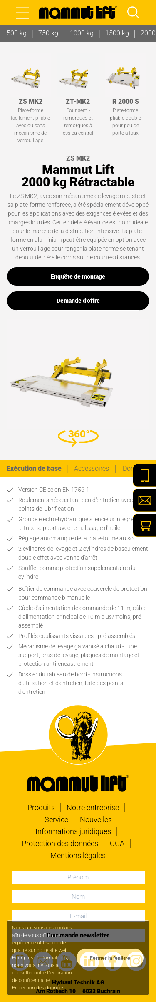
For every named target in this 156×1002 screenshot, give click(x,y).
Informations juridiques (73, 831)
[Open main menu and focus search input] (133, 12)
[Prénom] (78, 877)
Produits (41, 807)
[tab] (34, 469)
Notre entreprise (93, 807)
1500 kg (117, 33)
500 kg (17, 33)
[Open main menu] (22, 12)
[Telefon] (144, 475)
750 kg (48, 33)
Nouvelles (96, 819)
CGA (117, 843)
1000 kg (82, 33)
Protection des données (60, 843)
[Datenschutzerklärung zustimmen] (110, 957)
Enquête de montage (78, 276)
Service (56, 819)
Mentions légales (78, 855)
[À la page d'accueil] (78, 12)
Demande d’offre (78, 300)
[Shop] (144, 525)
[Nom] (78, 896)
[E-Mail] (144, 500)
